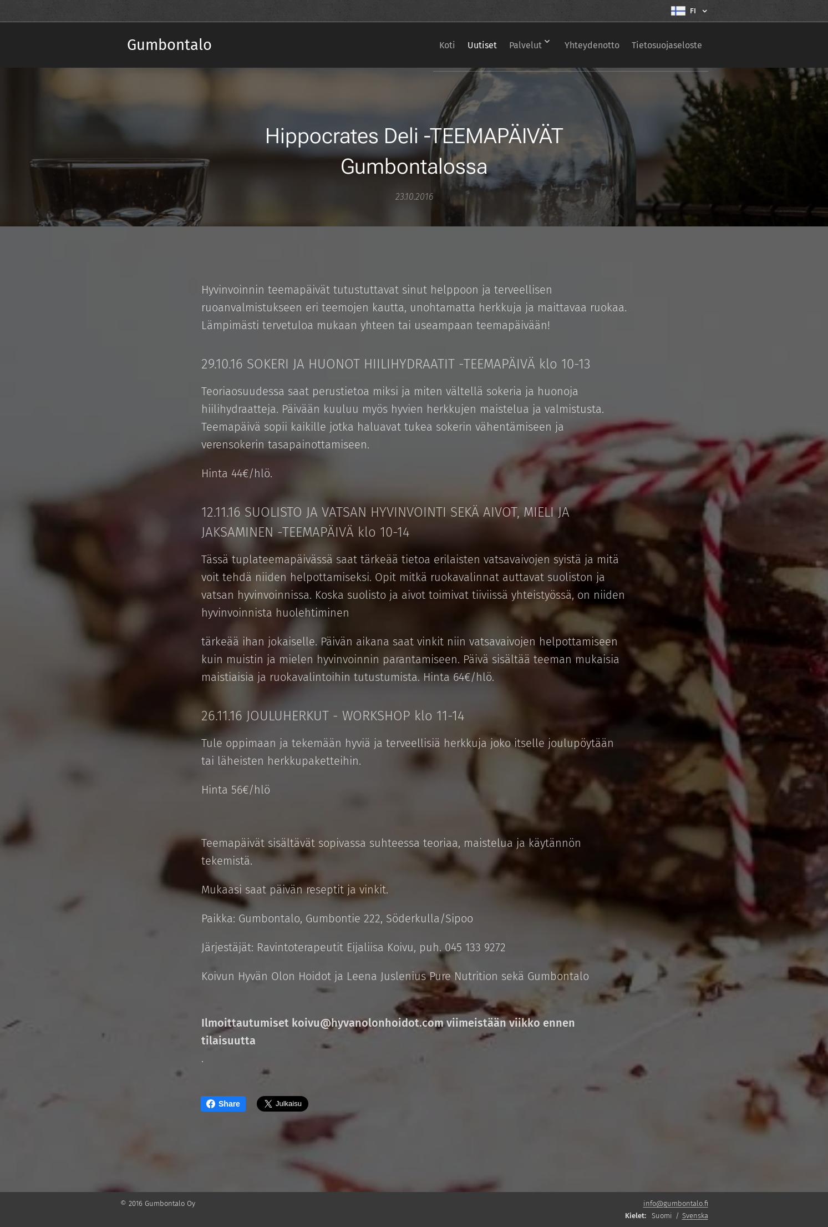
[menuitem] (415, 45)
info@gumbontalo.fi (675, 1203)
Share (223, 1103)
